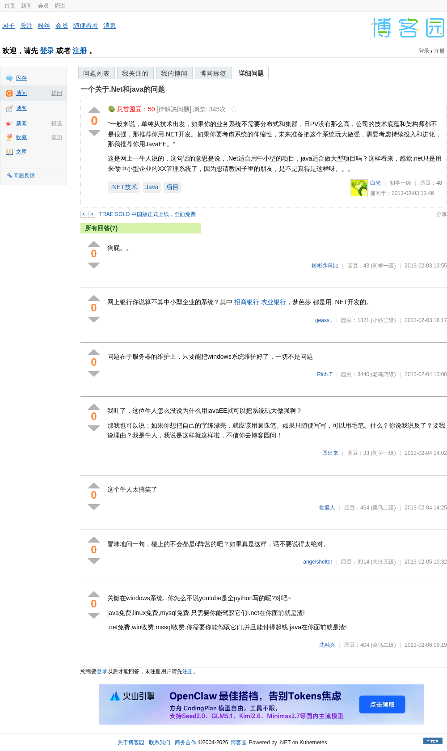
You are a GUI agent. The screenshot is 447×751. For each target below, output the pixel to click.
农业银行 (273, 301)
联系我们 (159, 742)
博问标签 (213, 73)
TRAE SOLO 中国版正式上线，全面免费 (147, 214)
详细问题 (251, 73)
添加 (56, 137)
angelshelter (317, 562)
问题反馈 (24, 175)
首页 (9, 6)
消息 (109, 25)
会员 (43, 6)
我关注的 (135, 73)
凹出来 (330, 453)
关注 (26, 25)
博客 (21, 108)
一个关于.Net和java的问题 (122, 89)
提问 (56, 93)
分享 (441, 214)
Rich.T (324, 374)
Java (152, 187)
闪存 (21, 78)
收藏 (21, 137)
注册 (79, 51)
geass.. (324, 320)
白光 (375, 183)
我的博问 (174, 73)
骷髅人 (327, 508)
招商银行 (246, 301)
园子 (8, 25)
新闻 (26, 6)
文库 (21, 152)
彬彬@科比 (325, 266)
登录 (47, 51)
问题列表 (96, 73)
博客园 (239, 742)
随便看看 (85, 25)
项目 (172, 187)
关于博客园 (131, 742)
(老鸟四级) (383, 374)
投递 (56, 123)
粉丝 (44, 25)
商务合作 (185, 742)
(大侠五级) (383, 562)
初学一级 (400, 183)
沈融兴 (327, 645)
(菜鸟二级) (383, 508)
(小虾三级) (383, 320)
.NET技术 (123, 187)
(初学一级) (383, 266)
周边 (60, 6)
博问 (21, 93)
